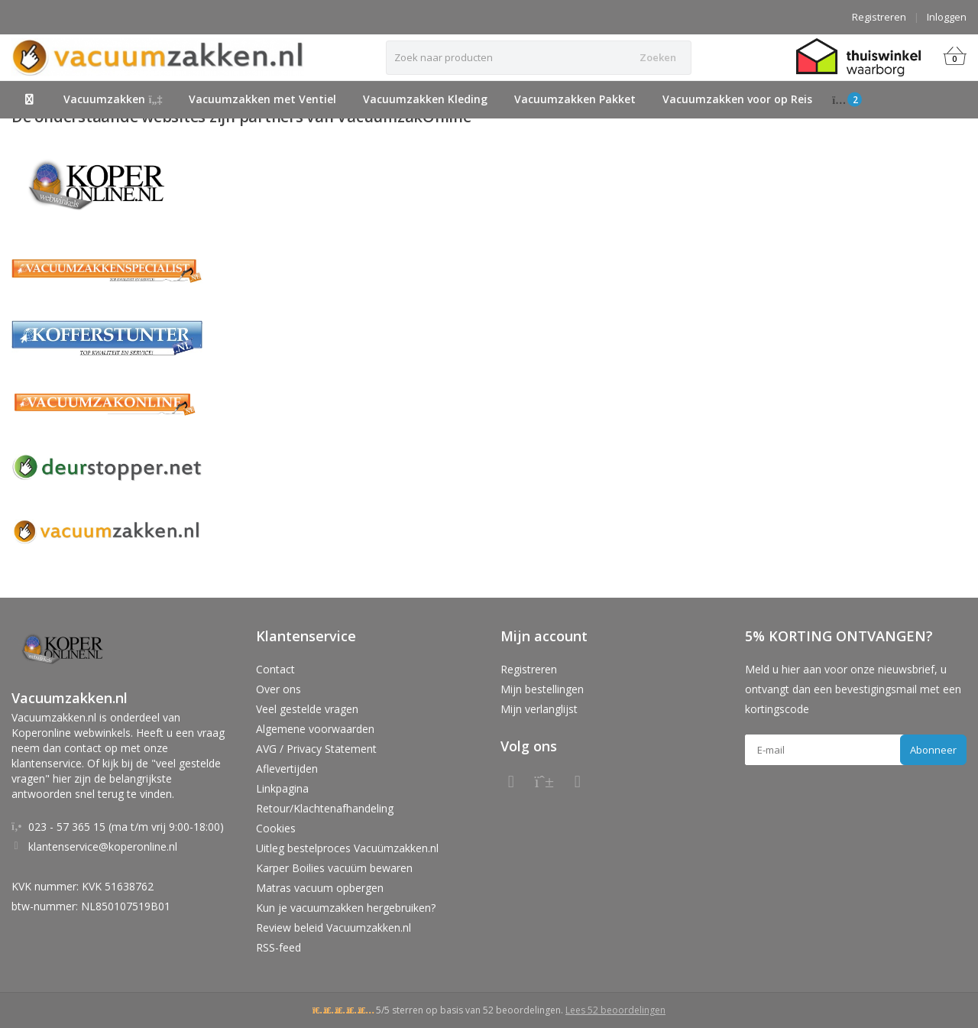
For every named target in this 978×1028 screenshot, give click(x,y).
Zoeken (658, 57)
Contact (275, 669)
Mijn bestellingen (542, 689)
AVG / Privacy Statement (316, 748)
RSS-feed (278, 947)
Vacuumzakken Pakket (575, 99)
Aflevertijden (287, 768)
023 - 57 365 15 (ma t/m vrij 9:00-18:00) (126, 826)
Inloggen (947, 17)
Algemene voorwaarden (315, 729)
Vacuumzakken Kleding (425, 99)
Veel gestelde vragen (307, 709)
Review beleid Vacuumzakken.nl (333, 927)
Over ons (278, 689)
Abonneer (933, 750)
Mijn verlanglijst (539, 709)
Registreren (879, 17)
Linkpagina (282, 788)
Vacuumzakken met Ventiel (262, 99)
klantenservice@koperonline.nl (102, 846)
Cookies (276, 828)
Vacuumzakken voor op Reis (737, 99)
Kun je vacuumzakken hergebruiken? (346, 907)
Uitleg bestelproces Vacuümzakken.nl (347, 848)
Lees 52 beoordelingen (615, 1010)
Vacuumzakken (113, 99)
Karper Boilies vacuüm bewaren (334, 868)
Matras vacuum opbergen (320, 887)
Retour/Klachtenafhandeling (324, 808)
